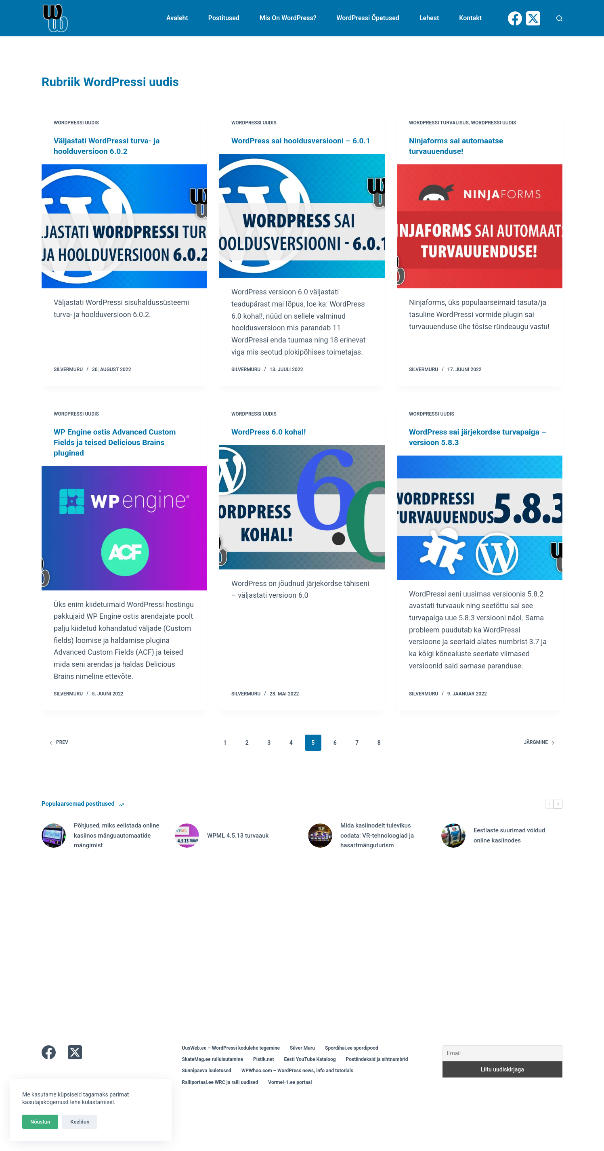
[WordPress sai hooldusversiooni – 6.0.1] (302, 226)
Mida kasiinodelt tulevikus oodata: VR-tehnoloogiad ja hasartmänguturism (377, 846)
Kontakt (470, 18)
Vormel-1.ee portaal (290, 1092)
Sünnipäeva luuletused (206, 1081)
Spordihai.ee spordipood (351, 1058)
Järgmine (539, 753)
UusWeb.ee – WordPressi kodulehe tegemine (231, 1058)
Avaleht (177, 18)
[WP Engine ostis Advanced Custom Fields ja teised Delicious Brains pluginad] (124, 539)
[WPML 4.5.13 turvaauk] (187, 846)
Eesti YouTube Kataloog (310, 1070)
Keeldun (79, 1122)
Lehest (429, 18)
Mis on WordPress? (288, 18)
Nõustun (40, 1122)
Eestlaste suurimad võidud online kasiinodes (509, 846)
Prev (58, 753)
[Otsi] (559, 18)
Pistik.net (263, 1070)
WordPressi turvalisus (439, 123)
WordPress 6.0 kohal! (270, 442)
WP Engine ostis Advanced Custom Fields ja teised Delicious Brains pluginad (117, 452)
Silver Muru (302, 1058)
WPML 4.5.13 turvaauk (237, 845)
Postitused (223, 18)
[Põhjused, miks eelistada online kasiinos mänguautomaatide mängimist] (54, 846)
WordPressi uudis (76, 123)
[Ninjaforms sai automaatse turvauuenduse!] (479, 226)
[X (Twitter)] (533, 18)
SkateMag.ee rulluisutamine (212, 1070)
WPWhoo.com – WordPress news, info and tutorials (297, 1081)
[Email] (503, 1064)
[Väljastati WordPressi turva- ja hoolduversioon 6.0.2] (124, 226)
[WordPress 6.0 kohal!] (302, 518)
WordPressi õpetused (368, 18)
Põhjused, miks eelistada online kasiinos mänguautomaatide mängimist (116, 846)
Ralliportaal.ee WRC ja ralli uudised (220, 1092)
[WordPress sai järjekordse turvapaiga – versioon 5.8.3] (479, 528)
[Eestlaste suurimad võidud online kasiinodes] (453, 846)
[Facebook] (515, 18)
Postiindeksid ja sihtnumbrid (377, 1070)
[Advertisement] (284, 947)
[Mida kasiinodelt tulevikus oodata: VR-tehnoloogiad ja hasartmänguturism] (320, 846)
